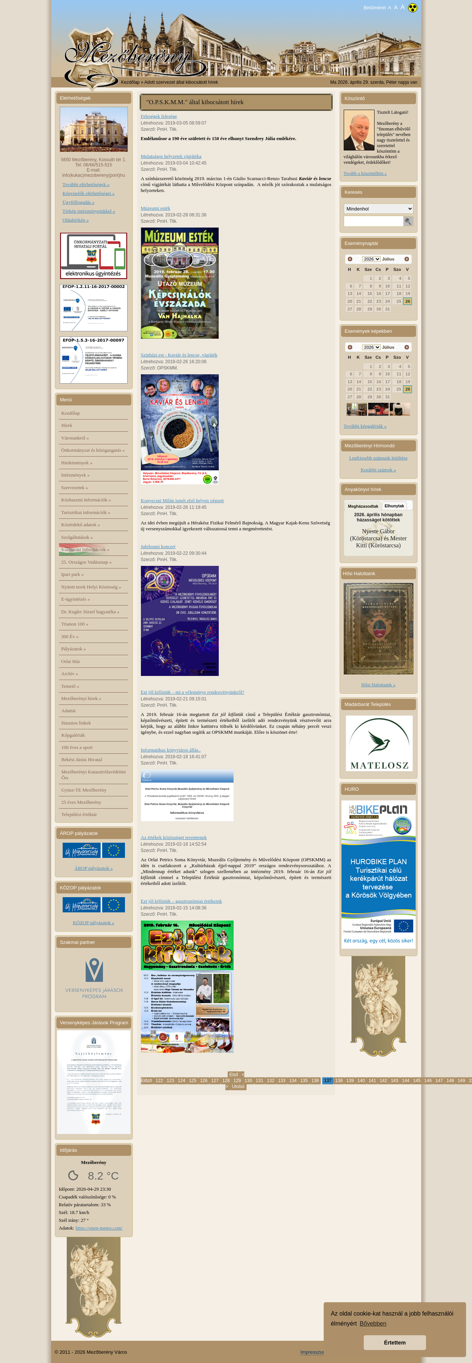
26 (408, 301)
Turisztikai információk (85, 512)
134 (293, 1080)
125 (193, 1080)
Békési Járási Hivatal (82, 759)
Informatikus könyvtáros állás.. (171, 750)
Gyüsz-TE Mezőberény (84, 790)
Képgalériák (73, 735)
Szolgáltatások (77, 537)
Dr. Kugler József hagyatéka (90, 611)
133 (281, 1080)
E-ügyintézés (75, 599)
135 (304, 1080)
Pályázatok (73, 648)
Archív (69, 673)
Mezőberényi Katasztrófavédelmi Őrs (94, 774)
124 (181, 1080)
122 (159, 1080)
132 (270, 1080)
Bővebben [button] (373, 1323)
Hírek (67, 425)
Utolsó (238, 1086)
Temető (70, 686)
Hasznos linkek (76, 723)
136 (315, 1080)
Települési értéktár (79, 814)
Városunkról (75, 438)
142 (383, 1080)
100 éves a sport (77, 747)
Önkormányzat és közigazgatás (93, 450)
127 (215, 1080)
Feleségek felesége (159, 116)
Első (234, 1074)
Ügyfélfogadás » (79, 202)
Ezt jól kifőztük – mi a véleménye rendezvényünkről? (192, 692)
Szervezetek (74, 487)
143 (394, 1080)
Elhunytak (394, 506)
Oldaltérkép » (76, 220)
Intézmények (75, 475)
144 (405, 1080)
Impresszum (313, 1352)
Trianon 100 (74, 624)
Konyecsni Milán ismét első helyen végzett (182, 500)
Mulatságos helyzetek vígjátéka (171, 156)
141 (372, 1080)
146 (428, 1080)
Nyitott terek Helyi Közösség (91, 587)
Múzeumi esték (156, 208)
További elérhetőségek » (86, 184)
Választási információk (85, 549)
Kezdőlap (130, 82)
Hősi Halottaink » (378, 684)
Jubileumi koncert (158, 546)
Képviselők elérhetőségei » (89, 193)
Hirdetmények (76, 462)
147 (439, 1080)
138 (339, 1080)
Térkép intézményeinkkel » (89, 211)
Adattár (69, 710)
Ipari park (72, 574)
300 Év (70, 636)
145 (416, 1080)
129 (237, 1080)
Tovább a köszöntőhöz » (365, 173)
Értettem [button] (395, 1343)
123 (170, 1080)
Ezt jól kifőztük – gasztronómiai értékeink (181, 901)
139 (350, 1080)
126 (204, 1080)
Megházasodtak (363, 506)
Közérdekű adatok (80, 524)
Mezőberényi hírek (81, 698)
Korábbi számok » (378, 469)
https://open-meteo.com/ (99, 1228)
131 (259, 1080)
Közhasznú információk (86, 500)
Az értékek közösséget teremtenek (174, 837)
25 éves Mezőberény (82, 802)
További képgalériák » (365, 426)
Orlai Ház (70, 661)
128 (226, 1080)
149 (461, 1080)
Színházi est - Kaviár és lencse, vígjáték (179, 355)
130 (248, 1080)
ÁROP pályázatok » (94, 868)
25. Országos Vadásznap (86, 562)
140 (361, 1080)
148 (450, 1080)
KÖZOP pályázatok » (93, 922)
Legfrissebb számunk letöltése (378, 458)
